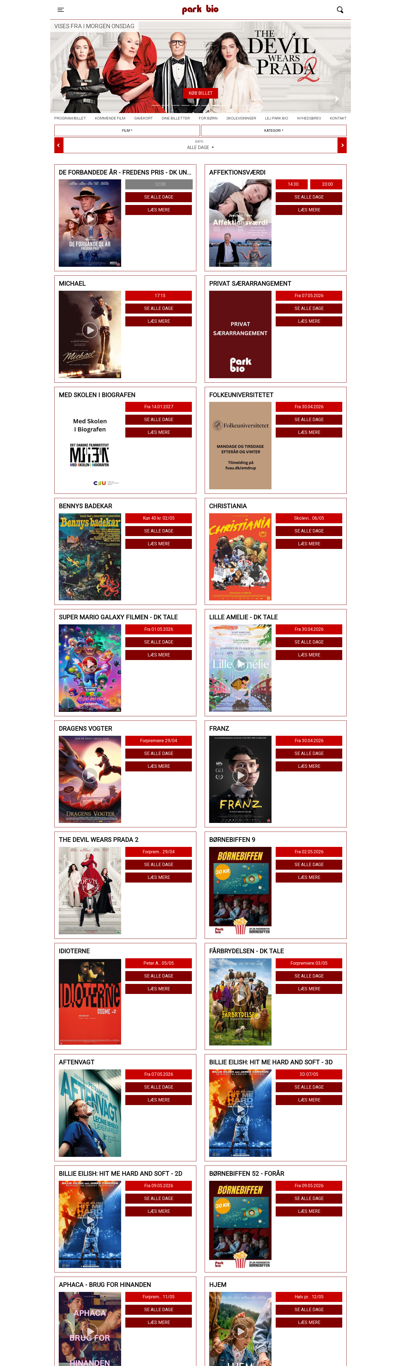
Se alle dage (158, 197)
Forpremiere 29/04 (158, 740)
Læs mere (159, 209)
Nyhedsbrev (309, 118)
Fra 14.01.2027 (158, 406)
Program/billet (70, 118)
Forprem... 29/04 (159, 851)
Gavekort (143, 118)
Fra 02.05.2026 (309, 851)
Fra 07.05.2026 (309, 295)
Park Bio (152, 4)
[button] (64, 98)
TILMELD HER (196, 93)
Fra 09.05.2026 (158, 1185)
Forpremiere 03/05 (308, 963)
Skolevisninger (241, 118)
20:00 (327, 184)
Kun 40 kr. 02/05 (159, 518)
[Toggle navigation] (60, 9)
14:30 (293, 184)
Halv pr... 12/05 (309, 1296)
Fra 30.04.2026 (309, 406)
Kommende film (110, 118)
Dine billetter (176, 118)
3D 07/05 (309, 1074)
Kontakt (338, 118)
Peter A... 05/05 (158, 963)
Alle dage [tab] (200, 145)
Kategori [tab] (272, 130)
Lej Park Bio (276, 118)
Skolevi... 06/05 (309, 518)
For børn (208, 118)
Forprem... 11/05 (159, 1296)
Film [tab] (126, 130)
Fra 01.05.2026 (158, 629)
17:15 (160, 295)
